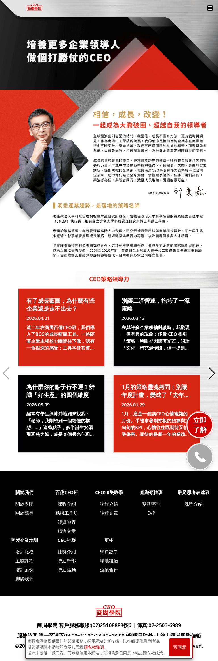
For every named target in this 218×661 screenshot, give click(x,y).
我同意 (179, 647)
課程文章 (109, 513)
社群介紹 (67, 551)
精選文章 (67, 531)
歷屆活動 (67, 570)
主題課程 (24, 561)
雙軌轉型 (151, 504)
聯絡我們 (24, 579)
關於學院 (24, 504)
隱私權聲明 (94, 647)
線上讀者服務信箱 (180, 635)
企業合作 (109, 570)
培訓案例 (24, 570)
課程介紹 (67, 504)
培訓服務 (24, 551)
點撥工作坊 (66, 513)
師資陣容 (67, 522)
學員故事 (109, 551)
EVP (151, 513)
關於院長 (24, 513)
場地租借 (109, 561)
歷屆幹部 (67, 561)
